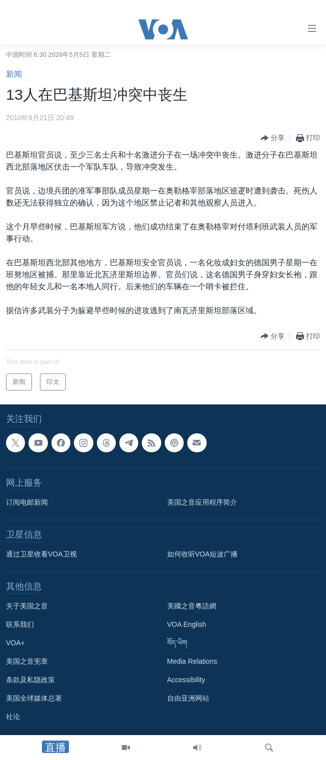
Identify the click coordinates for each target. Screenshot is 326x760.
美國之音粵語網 (191, 606)
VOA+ (15, 643)
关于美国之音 (27, 606)
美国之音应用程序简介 (202, 502)
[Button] (273, 138)
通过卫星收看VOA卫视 (41, 554)
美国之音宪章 (27, 661)
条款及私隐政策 (30, 680)
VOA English (187, 624)
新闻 (14, 74)
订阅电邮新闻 (27, 502)
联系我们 (20, 624)
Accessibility (186, 680)
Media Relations (192, 661)
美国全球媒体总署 (34, 698)
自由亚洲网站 (188, 698)
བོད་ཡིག (177, 643)
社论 (13, 717)
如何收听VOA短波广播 (202, 554)
